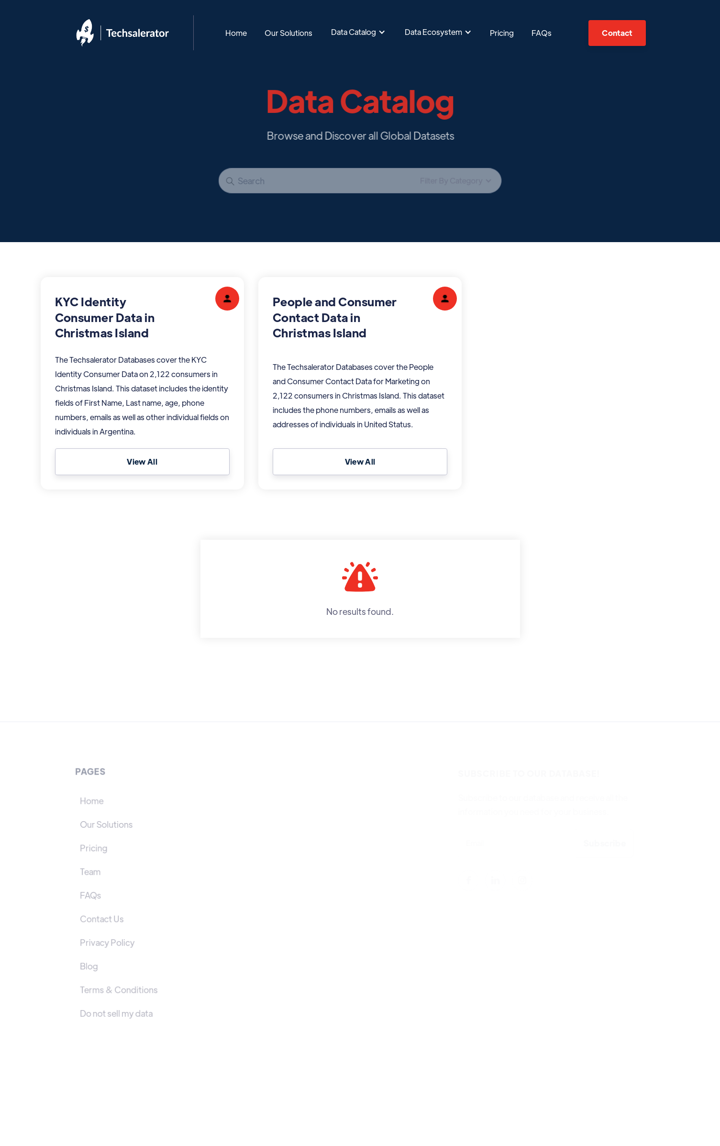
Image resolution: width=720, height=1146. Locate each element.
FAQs (542, 33)
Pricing (502, 33)
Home (236, 33)
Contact (617, 33)
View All (142, 461)
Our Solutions (288, 33)
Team (90, 871)
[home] (122, 32)
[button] (358, 32)
